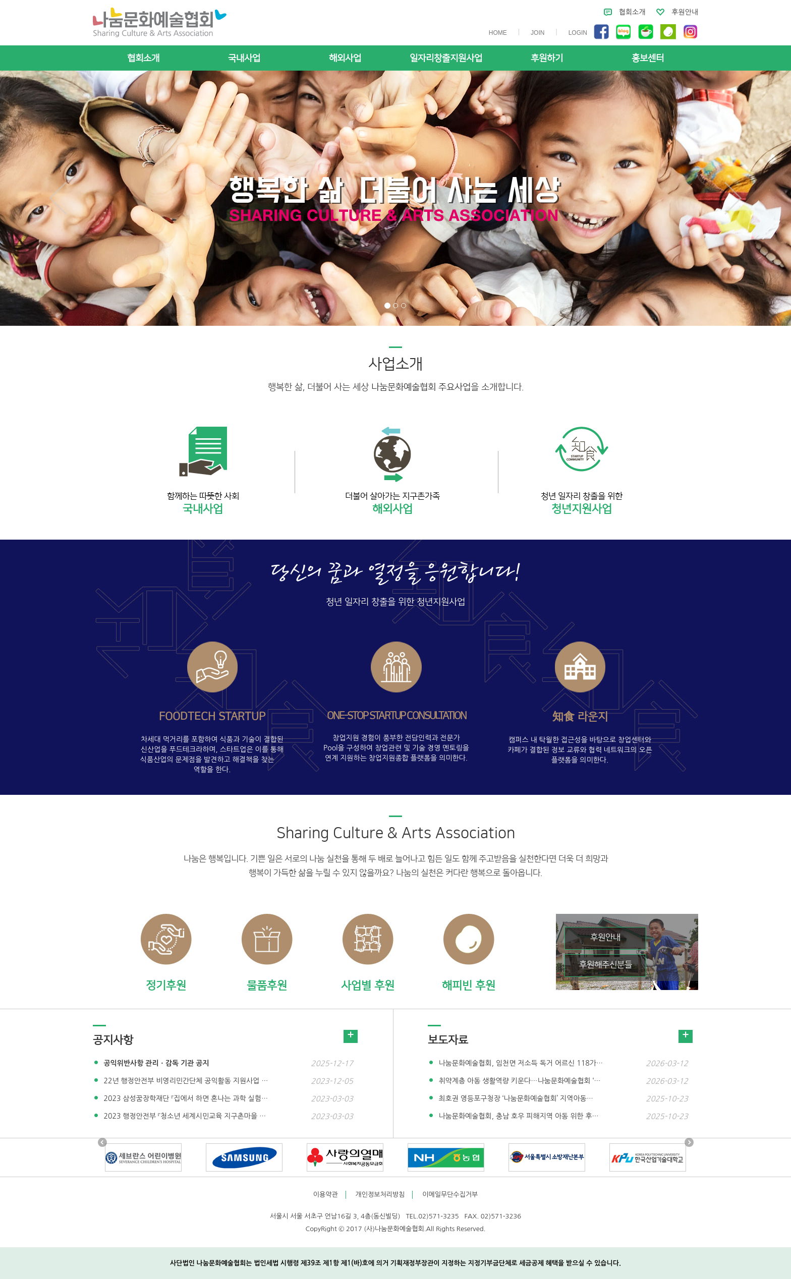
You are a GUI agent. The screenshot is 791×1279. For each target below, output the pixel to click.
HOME (498, 32)
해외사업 (345, 58)
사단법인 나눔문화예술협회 (160, 22)
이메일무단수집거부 (450, 1194)
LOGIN (578, 32)
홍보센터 (648, 58)
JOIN (537, 32)
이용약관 (325, 1194)
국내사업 (244, 58)
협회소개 (632, 12)
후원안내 (684, 12)
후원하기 (547, 58)
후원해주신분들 (605, 964)
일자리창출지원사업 (446, 58)
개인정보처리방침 (380, 1194)
